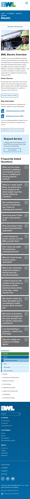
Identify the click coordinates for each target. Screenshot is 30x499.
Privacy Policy (4, 490)
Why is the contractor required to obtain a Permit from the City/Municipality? (12, 271)
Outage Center (5, 421)
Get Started (12, 150)
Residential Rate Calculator (12, 130)
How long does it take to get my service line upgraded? (12, 228)
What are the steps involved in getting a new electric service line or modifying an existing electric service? (11, 173)
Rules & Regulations (9, 95)
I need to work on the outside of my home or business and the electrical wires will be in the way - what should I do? (12, 287)
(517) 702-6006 (12, 485)
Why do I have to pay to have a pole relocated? (12, 259)
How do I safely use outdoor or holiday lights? (11, 341)
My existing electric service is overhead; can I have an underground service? (12, 206)
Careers (3, 450)
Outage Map (4, 423)
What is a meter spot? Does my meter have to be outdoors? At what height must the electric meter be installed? (12, 191)
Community (4, 471)
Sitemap (10, 490)
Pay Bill (3, 433)
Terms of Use (15, 490)
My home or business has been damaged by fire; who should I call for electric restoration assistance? (12, 318)
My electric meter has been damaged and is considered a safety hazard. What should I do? (12, 303)
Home (3, 13)
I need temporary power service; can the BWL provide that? (12, 238)
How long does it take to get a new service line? (12, 217)
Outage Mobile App (6, 425)
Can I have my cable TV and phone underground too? (11, 249)
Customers (10, 13)
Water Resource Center (8, 440)
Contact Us (4, 448)
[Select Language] (11, 414)
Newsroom (4, 455)
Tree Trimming (5, 438)
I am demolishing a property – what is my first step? (12, 331)
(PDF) (15, 111)
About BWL (4, 474)
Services (19, 13)
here (16, 90)
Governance (4, 453)
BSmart (3, 435)
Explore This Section (15, 26)
